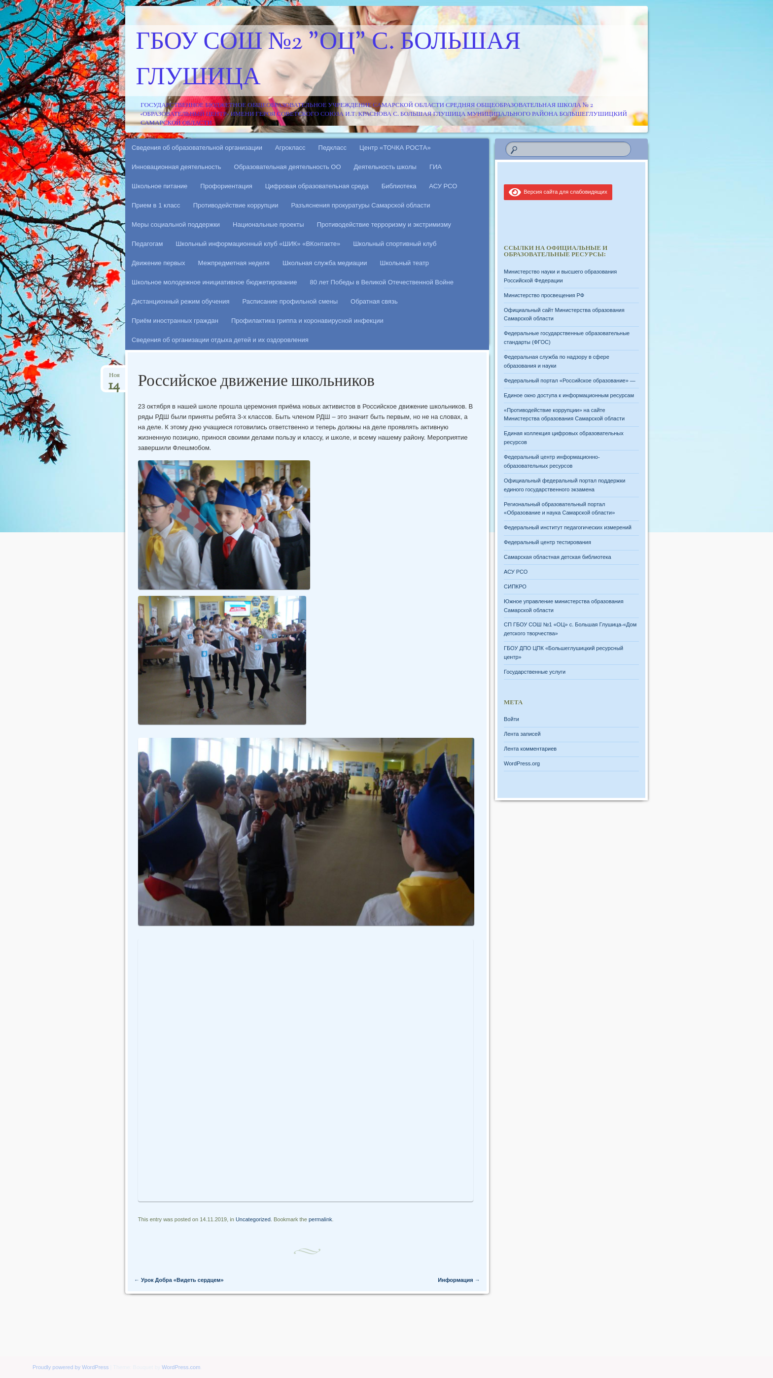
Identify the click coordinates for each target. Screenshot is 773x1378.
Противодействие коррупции (236, 205)
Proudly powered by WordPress (70, 1367)
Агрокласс (290, 147)
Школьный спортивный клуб (394, 243)
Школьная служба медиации (324, 263)
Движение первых (158, 263)
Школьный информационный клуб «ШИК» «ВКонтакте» (258, 243)
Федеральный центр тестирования (547, 542)
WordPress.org (522, 763)
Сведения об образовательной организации (197, 147)
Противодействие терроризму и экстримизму (384, 224)
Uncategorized (253, 1219)
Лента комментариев (530, 749)
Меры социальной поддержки (176, 224)
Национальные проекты (268, 224)
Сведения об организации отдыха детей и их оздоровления (220, 340)
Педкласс (332, 147)
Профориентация (226, 186)
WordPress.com (181, 1367)
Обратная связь (374, 301)
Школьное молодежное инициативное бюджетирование (214, 282)
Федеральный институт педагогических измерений (568, 527)
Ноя (114, 378)
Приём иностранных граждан (175, 320)
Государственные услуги (534, 672)
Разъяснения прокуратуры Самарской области (360, 205)
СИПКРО (515, 586)
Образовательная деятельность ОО (287, 167)
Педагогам (147, 243)
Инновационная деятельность (176, 167)
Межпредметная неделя (233, 263)
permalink (320, 1219)
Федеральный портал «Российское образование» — (569, 380)
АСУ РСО (443, 186)
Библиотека (399, 186)
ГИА (435, 167)
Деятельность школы (385, 167)
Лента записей (522, 734)
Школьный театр (404, 263)
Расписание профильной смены (290, 301)
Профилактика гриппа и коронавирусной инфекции (307, 320)
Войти (511, 719)
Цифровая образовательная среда (317, 186)
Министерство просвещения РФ (544, 295)
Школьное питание (159, 186)
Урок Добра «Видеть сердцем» (179, 1280)
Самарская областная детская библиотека (557, 557)
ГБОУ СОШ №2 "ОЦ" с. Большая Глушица (328, 60)
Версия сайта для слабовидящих (558, 192)
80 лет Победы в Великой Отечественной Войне (382, 282)
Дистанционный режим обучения (181, 301)
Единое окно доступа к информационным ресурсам (569, 395)
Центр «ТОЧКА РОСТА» (395, 147)
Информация (459, 1280)
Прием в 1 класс (156, 205)
